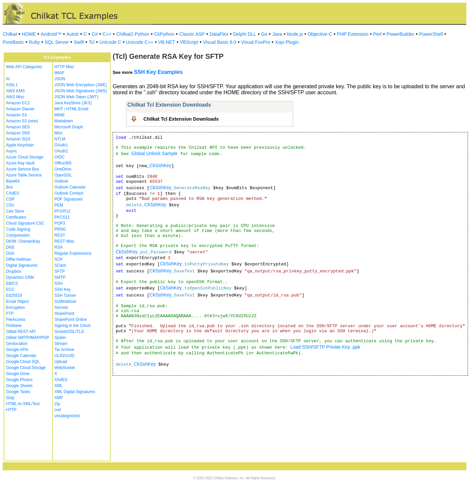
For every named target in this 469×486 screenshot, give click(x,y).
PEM (58, 205)
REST (59, 235)
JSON (59, 79)
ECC (10, 289)
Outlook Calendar (70, 187)
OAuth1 (61, 145)
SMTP (60, 277)
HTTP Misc (64, 67)
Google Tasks (18, 391)
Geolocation (16, 343)
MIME (59, 115)
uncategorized (67, 415)
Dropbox (13, 271)
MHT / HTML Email (71, 109)
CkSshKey (160, 165)
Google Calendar (21, 355)
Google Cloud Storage (26, 367)
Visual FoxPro (255, 42)
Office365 (63, 163)
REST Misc (64, 241)
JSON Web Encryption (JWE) (80, 85)
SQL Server (57, 42)
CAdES (12, 193)
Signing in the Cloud (72, 325)
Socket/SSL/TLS (69, 331)
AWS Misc (15, 97)
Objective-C (320, 34)
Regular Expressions (73, 253)
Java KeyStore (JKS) (73, 103)
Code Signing (18, 229)
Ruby (34, 42)
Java (277, 34)
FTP (10, 313)
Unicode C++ (139, 42)
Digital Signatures (21, 265)
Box (9, 187)
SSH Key (62, 289)
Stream (61, 343)
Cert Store (15, 211)
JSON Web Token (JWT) (76, 97)
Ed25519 (14, 295)
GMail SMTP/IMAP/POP (27, 337)
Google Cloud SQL (23, 361)
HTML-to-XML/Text (23, 403)
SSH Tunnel (65, 295)
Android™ (51, 34)
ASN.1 (12, 85)
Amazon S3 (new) (22, 121)
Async (11, 151)
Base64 (13, 181)
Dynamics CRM (20, 277)
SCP (58, 259)
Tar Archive (64, 349)
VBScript (189, 42)
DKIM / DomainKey (23, 241)
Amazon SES (18, 127)
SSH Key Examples (158, 72)
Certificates (16, 217)
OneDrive (63, 169)
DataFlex (219, 34)
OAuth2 (61, 151)
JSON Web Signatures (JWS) (80, 91)
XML (58, 385)
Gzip (10, 397)
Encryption (15, 307)
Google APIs (17, 349)
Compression (18, 235)
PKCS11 (62, 217)
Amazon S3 (16, 115)
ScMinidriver (65, 301)
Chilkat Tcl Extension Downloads (181, 119)
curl (57, 409)
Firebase (14, 325)
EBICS (12, 283)
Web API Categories (24, 67)
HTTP (11, 409)
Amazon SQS (18, 139)
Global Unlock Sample (154, 153)
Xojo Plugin (287, 42)
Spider (60, 337)
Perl (377, 34)
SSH (58, 283)
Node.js (295, 34)
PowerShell (431, 34)
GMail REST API (20, 331)
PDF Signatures (68, 199)
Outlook (61, 181)
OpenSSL (63, 175)
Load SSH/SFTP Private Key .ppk (325, 347)
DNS (10, 247)
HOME (29, 34)
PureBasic (13, 42)
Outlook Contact (68, 193)
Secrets (61, 307)
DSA (10, 253)
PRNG (60, 229)
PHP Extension (352, 34)
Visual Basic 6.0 (219, 42)
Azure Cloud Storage (24, 157)
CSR (10, 199)
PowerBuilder (400, 34)
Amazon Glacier (20, 109)
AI (8, 79)
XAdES (61, 379)
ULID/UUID (64, 355)
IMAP (59, 73)
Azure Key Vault (20, 163)
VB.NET (166, 42)
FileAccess (15, 319)
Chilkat (10, 34)
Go (264, 34)
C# (95, 34)
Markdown (63, 121)
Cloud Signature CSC (25, 223)
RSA (58, 247)
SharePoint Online (70, 319)
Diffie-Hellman (18, 259)
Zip (57, 403)
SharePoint (64, 313)
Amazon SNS (18, 133)
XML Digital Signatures (74, 391)
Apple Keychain (20, 145)
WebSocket (64, 367)
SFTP (59, 271)
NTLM (60, 139)
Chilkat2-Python (132, 34)
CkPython (164, 34)
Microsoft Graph (68, 127)
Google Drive (17, 373)
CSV (10, 205)
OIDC (59, 157)
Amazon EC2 (18, 103)
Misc (58, 133)
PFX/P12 (62, 211)
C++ (107, 34)
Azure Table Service (24, 175)
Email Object (17, 301)
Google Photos (19, 379)
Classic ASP (192, 34)
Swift (79, 42)
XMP (58, 397)
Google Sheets (19, 385)
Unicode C (110, 42)
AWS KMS (15, 91)
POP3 (59, 223)
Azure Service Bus (22, 169)
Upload (60, 361)
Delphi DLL (244, 34)
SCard (60, 265)
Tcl (91, 42)
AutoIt (73, 34)
